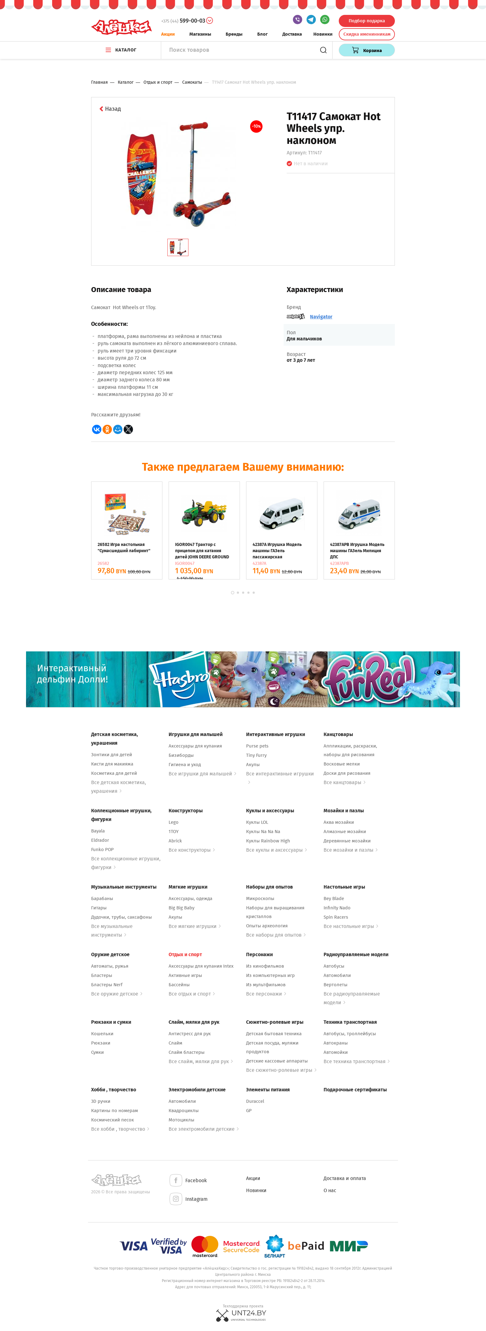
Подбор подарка (367, 21)
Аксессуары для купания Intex (201, 966)
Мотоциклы (181, 1120)
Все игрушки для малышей (202, 774)
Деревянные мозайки (347, 841)
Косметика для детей (114, 773)
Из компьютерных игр (270, 975)
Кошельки (102, 1033)
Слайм (175, 1043)
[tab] (178, 247)
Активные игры (185, 975)
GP (249, 1110)
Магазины (200, 34)
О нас (330, 1190)
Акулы (253, 764)
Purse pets (257, 746)
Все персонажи (266, 994)
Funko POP (102, 849)
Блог (262, 34)
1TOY (174, 831)
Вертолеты (335, 984)
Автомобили (337, 975)
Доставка (292, 34)
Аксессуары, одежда (190, 898)
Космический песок (112, 1120)
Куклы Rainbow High (268, 841)
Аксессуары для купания (195, 746)
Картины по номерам (114, 1110)
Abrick (175, 841)
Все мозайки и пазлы (351, 850)
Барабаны (102, 898)
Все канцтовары (344, 782)
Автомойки (336, 1052)
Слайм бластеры (187, 1052)
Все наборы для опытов (276, 935)
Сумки (97, 1052)
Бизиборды (181, 755)
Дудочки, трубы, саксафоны (121, 917)
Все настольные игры (351, 926)
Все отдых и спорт (192, 994)
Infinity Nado (337, 908)
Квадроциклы (184, 1110)
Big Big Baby (181, 908)
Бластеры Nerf (106, 984)
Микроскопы (260, 898)
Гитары (99, 908)
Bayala (98, 831)
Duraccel (255, 1101)
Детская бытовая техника (274, 1033)
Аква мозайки (339, 822)
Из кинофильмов (265, 966)
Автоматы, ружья (109, 966)
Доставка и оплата (345, 1178)
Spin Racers (336, 917)
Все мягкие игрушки (195, 926)
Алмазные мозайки (345, 831)
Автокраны (336, 1043)
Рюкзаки (100, 1043)
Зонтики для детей (111, 754)
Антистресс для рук (190, 1033)
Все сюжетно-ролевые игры (281, 1070)
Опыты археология (267, 926)
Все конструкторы (192, 850)
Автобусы (334, 966)
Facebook (188, 1180)
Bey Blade (334, 898)
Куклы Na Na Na (263, 831)
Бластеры (101, 975)
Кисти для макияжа (112, 764)
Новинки (323, 34)
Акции (168, 34)
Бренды (234, 34)
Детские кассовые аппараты (277, 1061)
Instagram (188, 1199)
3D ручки (100, 1101)
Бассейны (179, 984)
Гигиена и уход (185, 764)
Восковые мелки (342, 764)
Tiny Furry (256, 755)
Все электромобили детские (204, 1129)
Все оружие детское (116, 994)
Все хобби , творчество (120, 1129)
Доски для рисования (347, 773)
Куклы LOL (257, 822)
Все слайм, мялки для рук (201, 1061)
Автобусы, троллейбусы (350, 1033)
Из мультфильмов (265, 984)
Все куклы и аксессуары (276, 850)
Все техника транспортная (357, 1061)
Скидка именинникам (367, 34)
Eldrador (100, 840)
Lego (174, 822)
